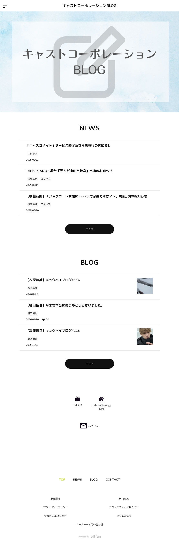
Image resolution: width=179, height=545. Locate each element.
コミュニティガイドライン (124, 507)
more (90, 229)
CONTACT (116, 480)
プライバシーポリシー (55, 507)
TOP (59, 480)
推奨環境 (55, 498)
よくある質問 (124, 516)
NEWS (76, 480)
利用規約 (124, 498)
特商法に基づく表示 (55, 516)
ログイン (172, 5)
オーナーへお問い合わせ (89, 524)
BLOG (95, 480)
